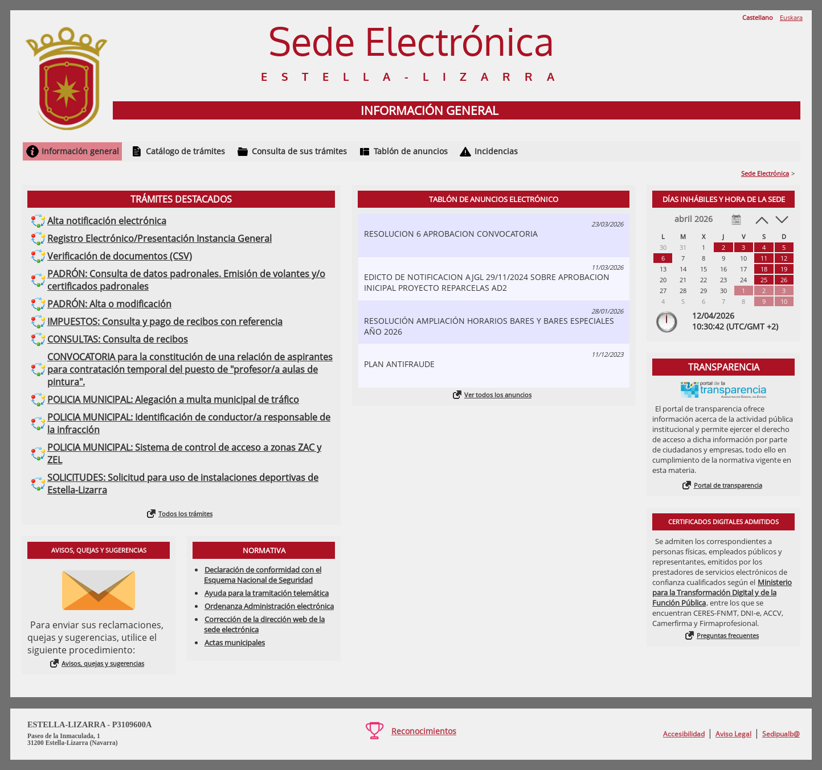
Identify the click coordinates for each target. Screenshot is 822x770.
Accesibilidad (684, 734)
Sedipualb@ (781, 734)
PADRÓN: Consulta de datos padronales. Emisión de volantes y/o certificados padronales (186, 280)
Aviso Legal (733, 734)
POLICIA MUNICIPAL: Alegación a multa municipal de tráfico (173, 399)
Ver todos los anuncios (497, 394)
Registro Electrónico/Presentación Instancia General (159, 238)
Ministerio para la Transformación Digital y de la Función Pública (722, 592)
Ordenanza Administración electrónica (269, 606)
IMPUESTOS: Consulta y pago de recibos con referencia (165, 321)
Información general (80, 151)
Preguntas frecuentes (728, 635)
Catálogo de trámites (185, 151)
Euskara (791, 17)
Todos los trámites (185, 513)
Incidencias (496, 151)
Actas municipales (235, 642)
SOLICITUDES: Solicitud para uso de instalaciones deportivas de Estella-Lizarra (182, 483)
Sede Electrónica (765, 173)
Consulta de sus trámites (299, 151)
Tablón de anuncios (411, 151)
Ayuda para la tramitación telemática (267, 593)
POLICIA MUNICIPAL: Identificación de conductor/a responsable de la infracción (188, 423)
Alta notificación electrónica (106, 221)
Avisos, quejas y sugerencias (103, 663)
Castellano (757, 17)
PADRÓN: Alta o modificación (109, 304)
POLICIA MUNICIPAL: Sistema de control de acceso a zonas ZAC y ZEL (184, 453)
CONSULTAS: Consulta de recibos (117, 339)
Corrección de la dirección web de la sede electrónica (264, 624)
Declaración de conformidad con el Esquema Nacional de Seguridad (262, 575)
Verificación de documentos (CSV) (119, 256)
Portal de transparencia (728, 485)
